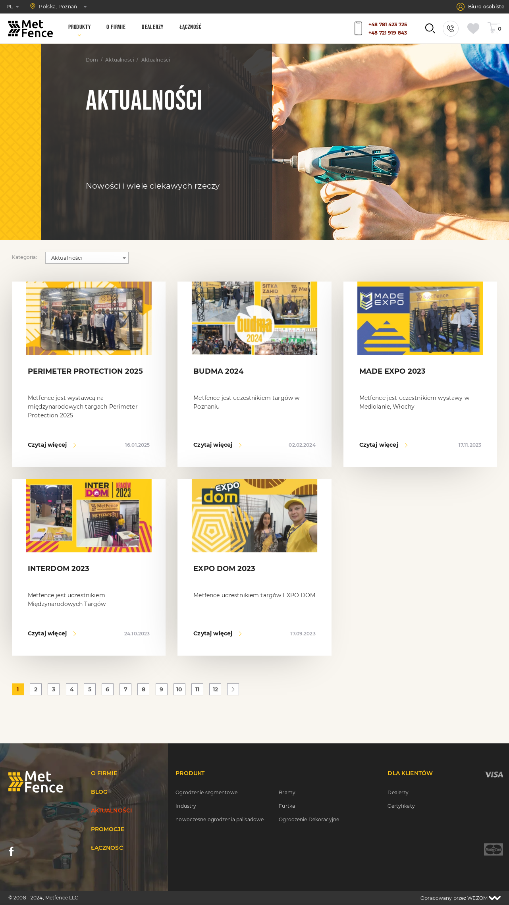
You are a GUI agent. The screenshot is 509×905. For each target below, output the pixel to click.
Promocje (107, 829)
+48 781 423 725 (387, 24)
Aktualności (119, 60)
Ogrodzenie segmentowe (206, 792)
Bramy (287, 792)
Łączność (107, 847)
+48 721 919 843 (387, 33)
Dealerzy (398, 792)
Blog (99, 791)
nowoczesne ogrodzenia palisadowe (219, 819)
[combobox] (87, 258)
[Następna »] (233, 689)
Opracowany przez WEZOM (460, 898)
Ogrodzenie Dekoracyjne (309, 819)
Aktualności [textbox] (67, 258)
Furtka (287, 806)
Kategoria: (24, 257)
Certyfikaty (401, 806)
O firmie (104, 773)
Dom (92, 60)
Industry (185, 806)
